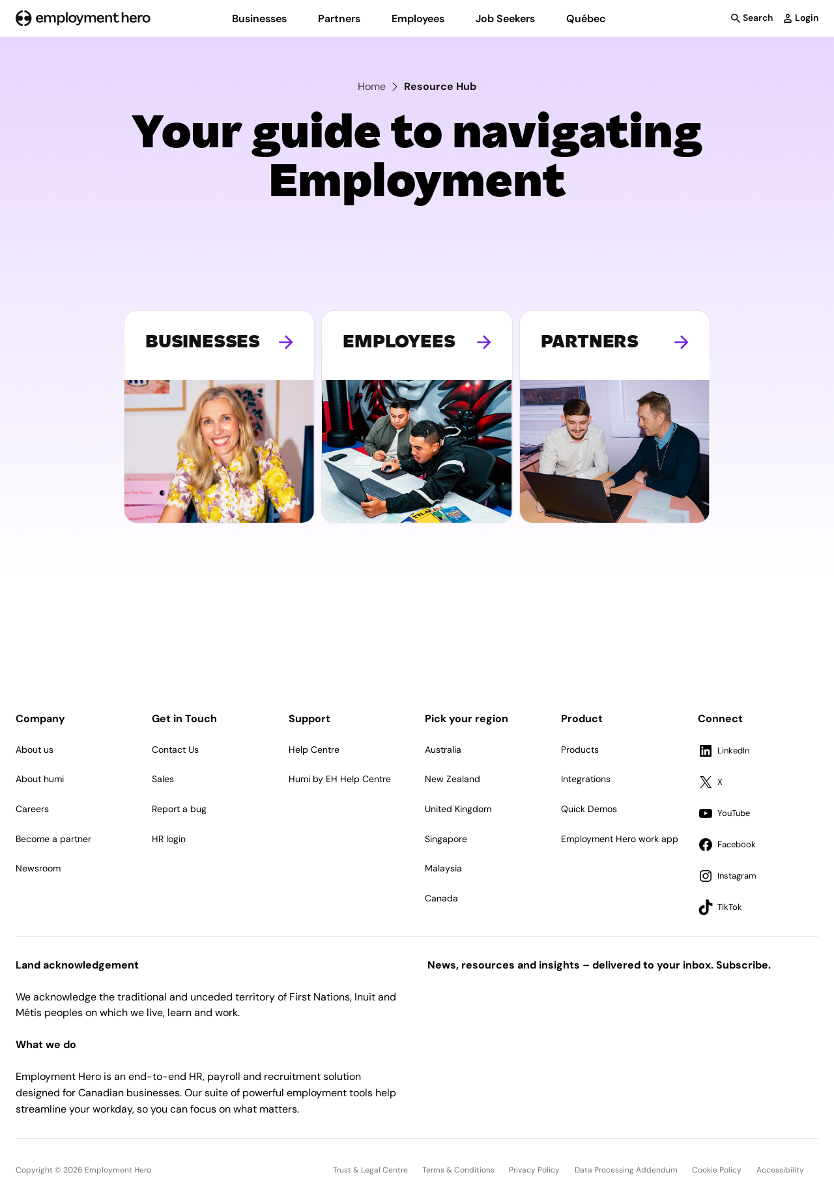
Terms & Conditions (458, 1170)
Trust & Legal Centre (370, 1170)
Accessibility (780, 1170)
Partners (339, 18)
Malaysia (443, 868)
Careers (32, 809)
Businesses (259, 18)
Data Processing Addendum (626, 1170)
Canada (441, 898)
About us (34, 749)
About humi (40, 779)
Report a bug (179, 809)
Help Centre (314, 749)
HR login (169, 839)
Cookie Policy (716, 1170)
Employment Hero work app (619, 839)
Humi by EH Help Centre (340, 779)
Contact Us (175, 749)
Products (580, 749)
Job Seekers (505, 18)
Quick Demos (589, 809)
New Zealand (452, 779)
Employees (418, 18)
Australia (443, 749)
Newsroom (38, 868)
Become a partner (53, 839)
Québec (586, 18)
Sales (163, 779)
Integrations (586, 779)
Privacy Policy (534, 1170)
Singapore (446, 839)
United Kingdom (458, 809)
